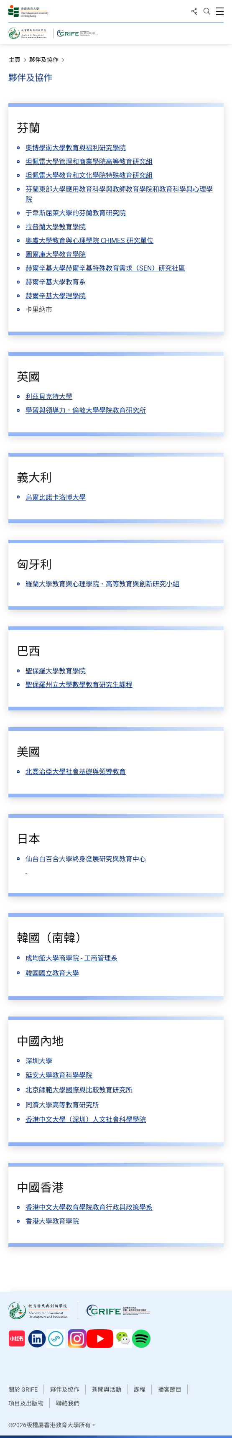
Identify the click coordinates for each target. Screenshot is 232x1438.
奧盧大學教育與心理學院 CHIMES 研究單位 (89, 240)
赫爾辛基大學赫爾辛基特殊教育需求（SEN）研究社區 (105, 268)
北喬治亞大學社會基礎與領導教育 (75, 771)
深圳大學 (38, 1060)
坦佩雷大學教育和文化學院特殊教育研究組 (89, 175)
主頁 (18, 60)
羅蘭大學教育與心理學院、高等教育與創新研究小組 (102, 583)
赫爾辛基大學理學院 (55, 295)
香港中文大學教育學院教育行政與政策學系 (89, 1207)
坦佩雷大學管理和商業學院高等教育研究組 (89, 161)
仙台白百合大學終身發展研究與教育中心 (85, 858)
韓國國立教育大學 (52, 973)
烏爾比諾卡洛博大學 (55, 497)
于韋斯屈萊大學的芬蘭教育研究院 (75, 212)
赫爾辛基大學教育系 (55, 281)
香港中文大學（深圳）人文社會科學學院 (85, 1119)
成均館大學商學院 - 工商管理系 (71, 958)
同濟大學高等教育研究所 (62, 1104)
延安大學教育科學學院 (58, 1075)
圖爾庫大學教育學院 (55, 254)
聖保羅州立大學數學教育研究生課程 (79, 684)
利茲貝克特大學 (48, 396)
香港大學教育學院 (52, 1221)
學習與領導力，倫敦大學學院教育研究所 (85, 410)
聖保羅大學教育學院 (55, 670)
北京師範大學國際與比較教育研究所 (79, 1089)
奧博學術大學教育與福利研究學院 (75, 147)
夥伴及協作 (47, 60)
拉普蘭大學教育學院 (55, 226)
